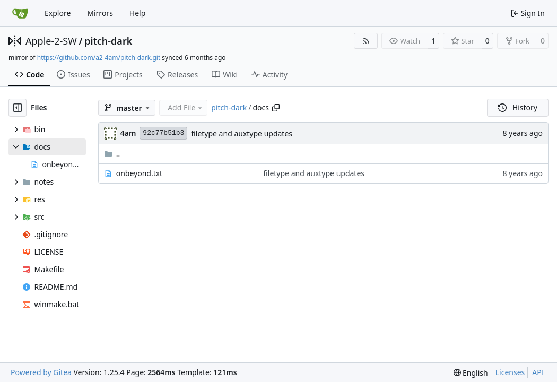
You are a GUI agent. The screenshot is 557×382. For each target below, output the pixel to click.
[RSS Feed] (366, 41)
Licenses (510, 372)
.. (112, 154)
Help (137, 13)
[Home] (20, 13)
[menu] (471, 373)
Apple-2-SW (51, 41)
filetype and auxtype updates (241, 133)
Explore (58, 13)
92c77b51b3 (163, 133)
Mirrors (100, 13)
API (538, 372)
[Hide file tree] (17, 108)
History (517, 107)
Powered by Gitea (41, 372)
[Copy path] (276, 107)
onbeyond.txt (139, 173)
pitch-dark (108, 41)
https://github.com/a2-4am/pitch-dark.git (98, 57)
